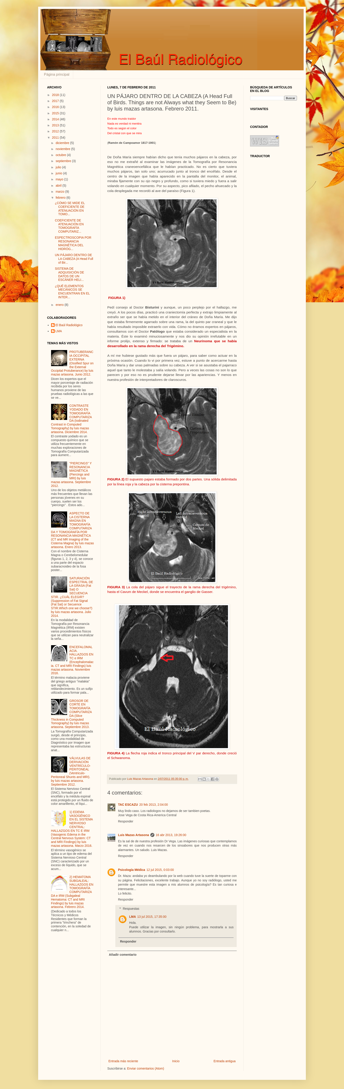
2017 (56, 101)
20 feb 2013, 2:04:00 (153, 804)
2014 (56, 119)
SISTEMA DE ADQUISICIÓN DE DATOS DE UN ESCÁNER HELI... (69, 274)
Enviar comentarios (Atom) (145, 1068)
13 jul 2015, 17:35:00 (151, 916)
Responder (125, 821)
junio (59, 173)
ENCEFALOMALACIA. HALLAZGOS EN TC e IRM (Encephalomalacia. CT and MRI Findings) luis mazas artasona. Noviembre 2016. (72, 660)
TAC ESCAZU (128, 804)
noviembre (63, 149)
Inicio (176, 1061)
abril (59, 185)
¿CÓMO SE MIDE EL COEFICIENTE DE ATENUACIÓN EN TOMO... (70, 208)
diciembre (63, 143)
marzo (60, 191)
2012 (56, 131)
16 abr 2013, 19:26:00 (171, 835)
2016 (56, 107)
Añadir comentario (123, 954)
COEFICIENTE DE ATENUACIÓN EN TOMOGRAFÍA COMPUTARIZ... (69, 226)
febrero (61, 197)
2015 (56, 113)
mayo (60, 179)
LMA (132, 916)
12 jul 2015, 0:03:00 (160, 870)
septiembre (64, 161)
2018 (56, 95)
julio (59, 167)
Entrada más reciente (123, 1061)
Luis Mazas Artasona (133, 835)
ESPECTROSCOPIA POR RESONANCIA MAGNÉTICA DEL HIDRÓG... (73, 243)
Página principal (56, 74)
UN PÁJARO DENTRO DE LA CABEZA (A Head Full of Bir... (74, 258)
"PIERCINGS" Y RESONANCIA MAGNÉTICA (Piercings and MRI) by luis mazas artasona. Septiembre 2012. (71, 474)
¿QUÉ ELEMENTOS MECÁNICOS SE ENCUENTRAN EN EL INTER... (72, 291)
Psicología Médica (131, 870)
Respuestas (131, 908)
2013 (56, 125)
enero (60, 305)
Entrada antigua (224, 1061)
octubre (61, 155)
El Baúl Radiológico (69, 325)
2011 (56, 137)
